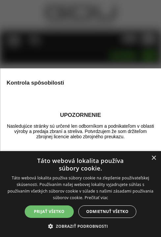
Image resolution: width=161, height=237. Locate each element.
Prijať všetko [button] (49, 211)
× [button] (153, 158)
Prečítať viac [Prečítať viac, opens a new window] (96, 197)
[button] (80, 226)
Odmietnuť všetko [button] (107, 211)
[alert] (80, 194)
